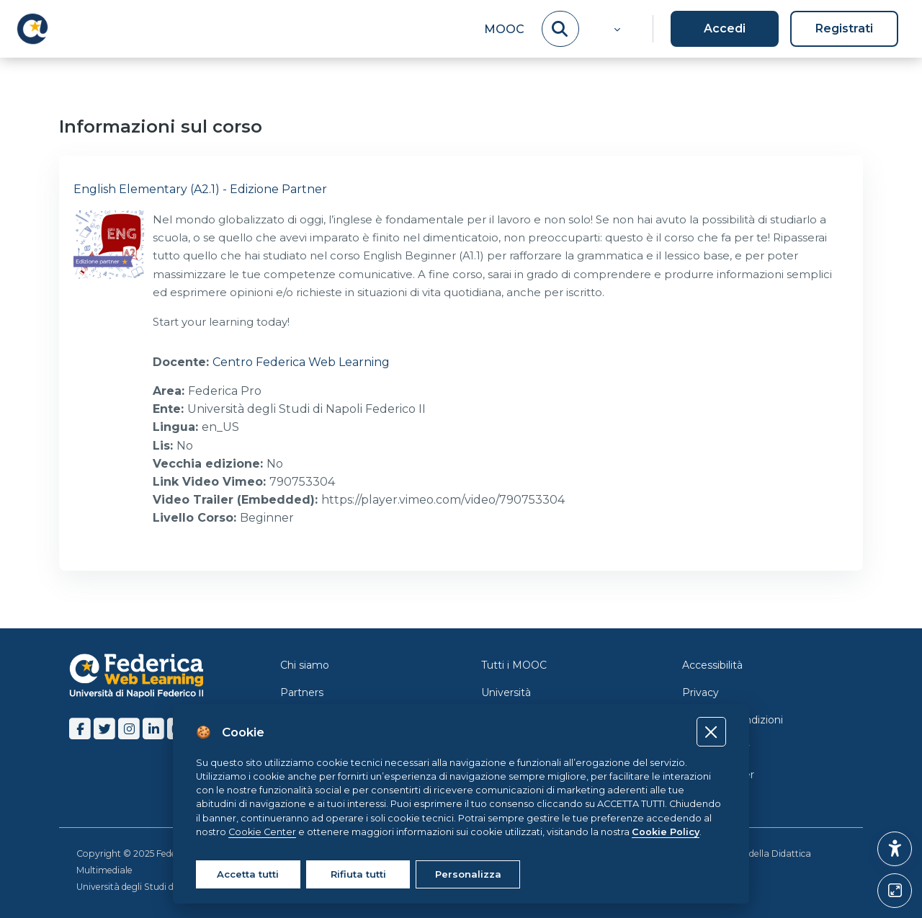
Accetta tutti (248, 874)
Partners (301, 692)
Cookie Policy (716, 747)
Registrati (844, 28)
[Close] (711, 732)
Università (506, 692)
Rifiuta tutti (358, 874)
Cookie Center (718, 774)
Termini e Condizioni (732, 719)
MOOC (504, 29)
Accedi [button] (725, 28)
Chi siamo (304, 665)
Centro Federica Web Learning (301, 362)
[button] (615, 29)
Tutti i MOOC (514, 665)
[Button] (894, 890)
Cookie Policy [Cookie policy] (665, 831)
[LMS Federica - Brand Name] (32, 29)
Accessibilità (712, 665)
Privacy (700, 692)
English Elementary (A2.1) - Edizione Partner (200, 189)
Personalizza (468, 874)
